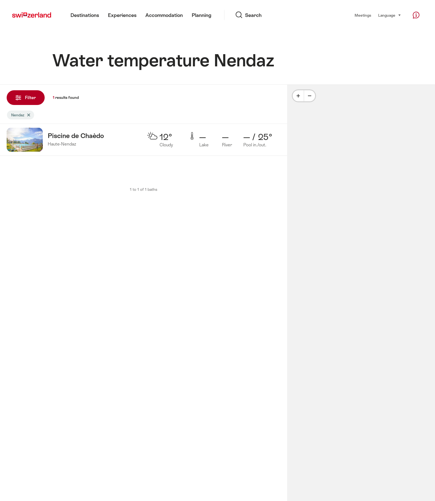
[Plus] (298, 95)
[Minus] (309, 95)
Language (389, 14)
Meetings (363, 15)
